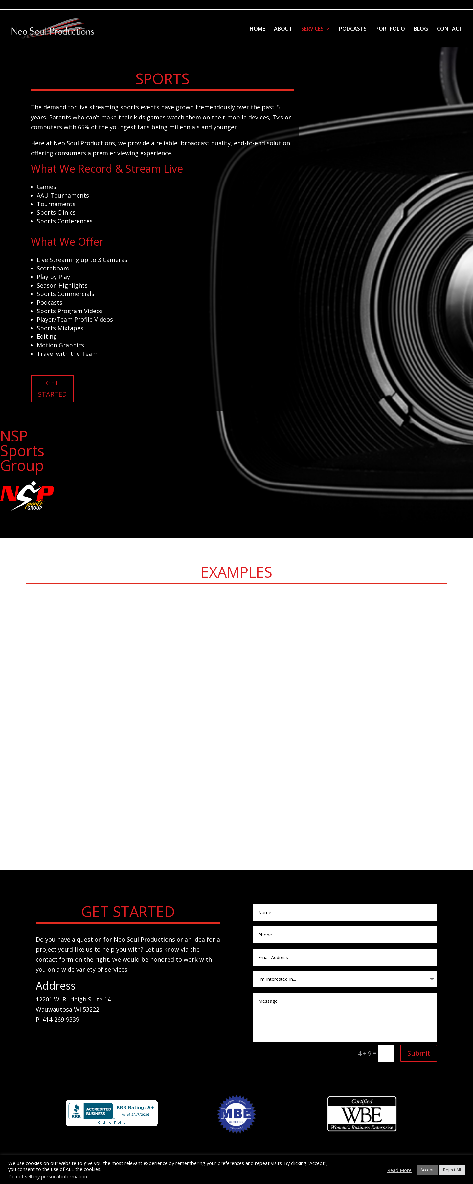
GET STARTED (52, 388)
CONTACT (449, 29)
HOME (257, 29)
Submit (418, 1053)
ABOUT (283, 29)
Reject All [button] (452, 1170)
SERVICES (312, 29)
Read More (399, 1170)
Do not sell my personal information (47, 1176)
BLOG (421, 29)
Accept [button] (427, 1170)
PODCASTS (353, 29)
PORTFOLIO (390, 29)
